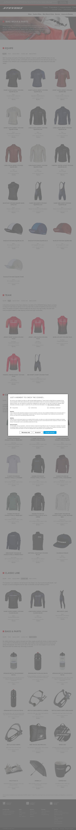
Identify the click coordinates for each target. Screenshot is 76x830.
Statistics (34, 407)
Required (15, 407)
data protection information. (54, 404)
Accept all (37, 432)
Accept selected (50, 432)
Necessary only (26, 432)
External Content (55, 407)
